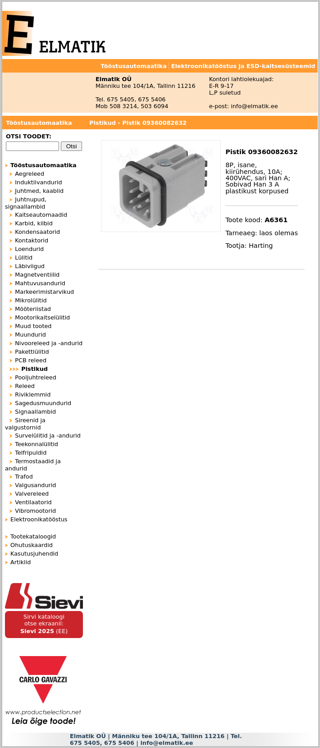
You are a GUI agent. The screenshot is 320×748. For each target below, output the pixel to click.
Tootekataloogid (33, 536)
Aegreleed (29, 173)
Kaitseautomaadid (41, 214)
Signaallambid (35, 411)
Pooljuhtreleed (35, 377)
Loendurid (29, 249)
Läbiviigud (30, 266)
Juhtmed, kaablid (39, 190)
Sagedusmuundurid (43, 403)
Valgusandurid (35, 485)
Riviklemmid (32, 394)
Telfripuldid (30, 452)
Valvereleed (32, 493)
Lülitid (23, 257)
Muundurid (30, 334)
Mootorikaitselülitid (42, 317)
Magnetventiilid (37, 274)
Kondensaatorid (37, 231)
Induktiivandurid (38, 182)
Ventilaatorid (33, 502)
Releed (25, 386)
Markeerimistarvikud (44, 291)
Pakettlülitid (32, 351)
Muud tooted (33, 326)
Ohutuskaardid (31, 545)
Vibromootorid (35, 510)
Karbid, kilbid (34, 223)
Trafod (24, 476)
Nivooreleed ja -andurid (48, 343)
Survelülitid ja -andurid (48, 435)
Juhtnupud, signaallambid (25, 203)
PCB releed (30, 360)
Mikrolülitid (30, 300)
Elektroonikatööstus (38, 519)
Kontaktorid (31, 240)
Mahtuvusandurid (40, 283)
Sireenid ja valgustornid (25, 424)
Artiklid (20, 562)
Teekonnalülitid (36, 444)
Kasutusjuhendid (34, 553)
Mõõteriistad (33, 309)
